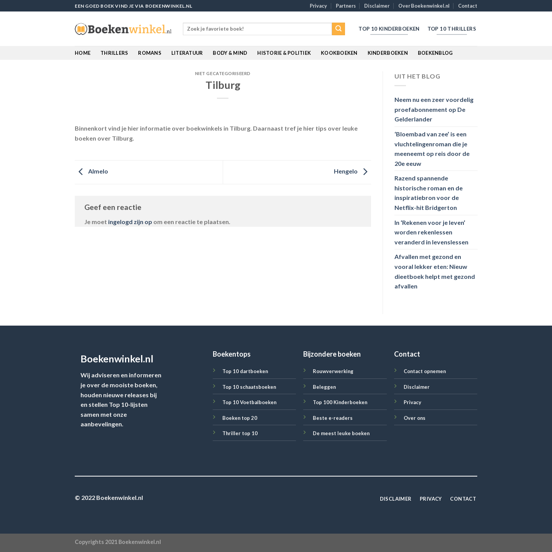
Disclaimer (376, 6)
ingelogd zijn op (130, 221)
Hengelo (352, 171)
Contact (467, 6)
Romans (149, 53)
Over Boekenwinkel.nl (424, 6)
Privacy (318, 6)
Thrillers (114, 53)
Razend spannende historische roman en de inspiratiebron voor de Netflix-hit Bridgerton (428, 193)
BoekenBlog (435, 53)
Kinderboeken (388, 53)
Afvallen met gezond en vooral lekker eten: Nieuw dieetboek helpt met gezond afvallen (434, 271)
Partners (346, 6)
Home (82, 53)
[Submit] (338, 29)
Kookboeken (339, 53)
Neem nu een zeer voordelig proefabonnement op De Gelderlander (433, 109)
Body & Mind (230, 53)
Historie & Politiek (284, 53)
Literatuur (187, 53)
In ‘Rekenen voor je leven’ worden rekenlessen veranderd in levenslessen (431, 232)
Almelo (91, 171)
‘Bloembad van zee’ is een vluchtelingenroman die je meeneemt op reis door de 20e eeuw (432, 148)
